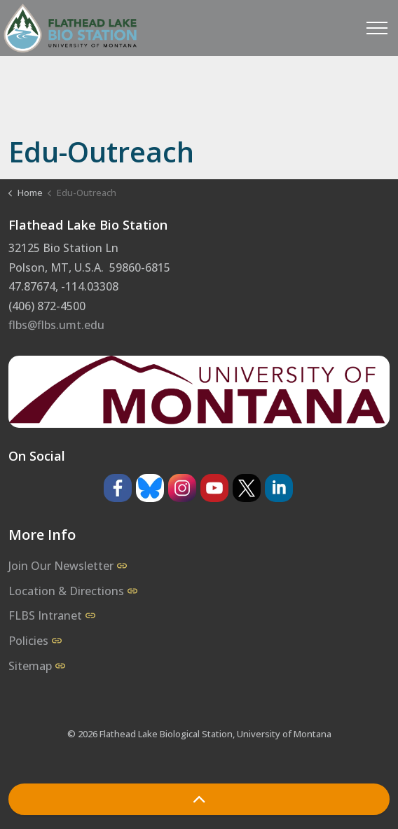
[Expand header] (377, 28)
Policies (35, 640)
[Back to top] (199, 799)
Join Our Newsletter (67, 565)
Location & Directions (72, 591)
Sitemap (36, 666)
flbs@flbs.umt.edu (56, 325)
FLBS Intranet (51, 615)
